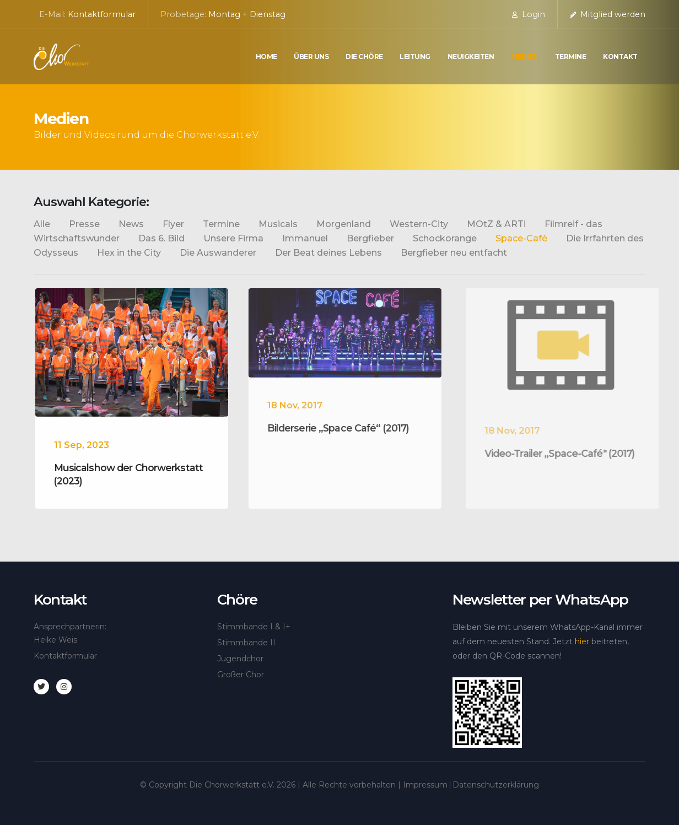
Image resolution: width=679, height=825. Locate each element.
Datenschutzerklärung (495, 785)
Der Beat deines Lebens (328, 252)
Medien (524, 56)
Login (528, 14)
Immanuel (305, 238)
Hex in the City (129, 252)
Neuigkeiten (471, 56)
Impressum (425, 785)
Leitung (415, 56)
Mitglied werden (607, 14)
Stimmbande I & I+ (253, 627)
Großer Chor (240, 675)
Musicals (278, 224)
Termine (570, 56)
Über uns (311, 56)
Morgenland (343, 224)
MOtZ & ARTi (496, 224)
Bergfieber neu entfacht (454, 252)
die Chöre (364, 56)
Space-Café (521, 238)
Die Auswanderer (218, 252)
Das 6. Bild (161, 238)
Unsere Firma (233, 238)
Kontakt (620, 56)
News (131, 224)
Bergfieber (370, 238)
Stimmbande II (246, 643)
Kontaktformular (102, 14)
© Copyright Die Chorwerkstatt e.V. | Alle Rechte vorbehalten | (271, 785)
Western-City (419, 224)
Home (266, 56)
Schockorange (445, 238)
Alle (42, 224)
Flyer (173, 224)
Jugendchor (240, 659)
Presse (84, 224)
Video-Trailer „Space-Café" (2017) (571, 453)
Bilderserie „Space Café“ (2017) (346, 428)
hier (582, 641)
